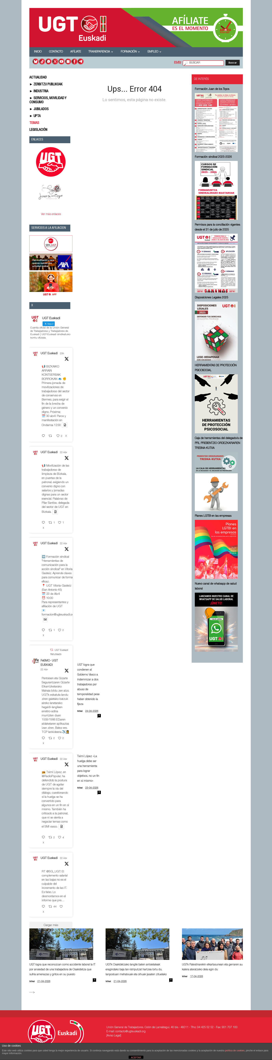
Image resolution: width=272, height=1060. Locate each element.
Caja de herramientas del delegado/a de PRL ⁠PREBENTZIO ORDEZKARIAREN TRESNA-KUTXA (218, 443)
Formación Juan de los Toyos (212, 89)
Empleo (154, 52)
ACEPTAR (136, 1057)
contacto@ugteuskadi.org (130, 1031)
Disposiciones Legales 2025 (211, 297)
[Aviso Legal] (113, 1035)
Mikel (80, 711)
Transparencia (100, 52)
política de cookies (235, 1050)
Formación (130, 52)
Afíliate (75, 52)
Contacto (56, 52)
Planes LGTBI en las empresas (213, 516)
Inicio (38, 52)
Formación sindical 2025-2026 (213, 157)
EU (179, 63)
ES (175, 63)
